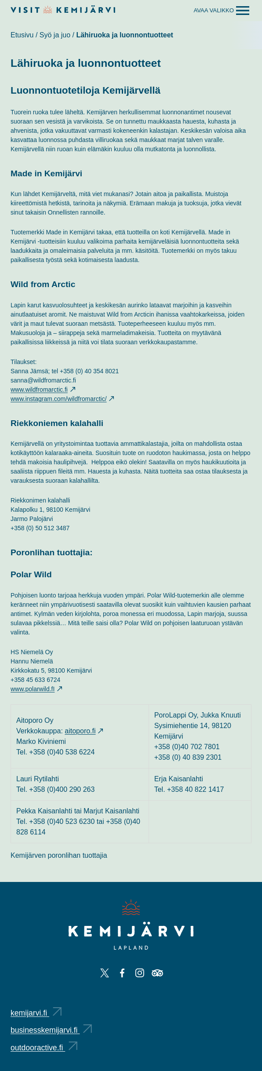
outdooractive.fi (44, 1047)
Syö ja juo (55, 35)
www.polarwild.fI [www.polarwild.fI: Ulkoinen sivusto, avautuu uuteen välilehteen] (36, 688)
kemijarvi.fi (36, 1013)
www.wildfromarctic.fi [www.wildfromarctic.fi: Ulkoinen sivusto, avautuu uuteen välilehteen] (43, 389)
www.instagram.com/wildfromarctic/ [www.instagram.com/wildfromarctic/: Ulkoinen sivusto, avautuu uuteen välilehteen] (62, 398)
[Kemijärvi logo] (131, 925)
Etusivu (22, 35)
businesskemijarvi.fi (51, 1030)
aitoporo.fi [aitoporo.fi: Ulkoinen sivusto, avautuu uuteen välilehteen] (84, 731)
